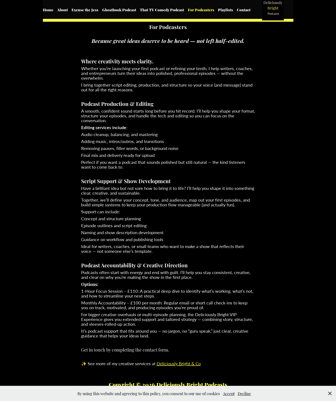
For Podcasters (201, 9)
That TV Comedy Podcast (162, 9)
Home (48, 9)
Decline (244, 393)
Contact (244, 9)
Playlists (225, 9)
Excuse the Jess (85, 9)
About (62, 9)
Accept (229, 393)
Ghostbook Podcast (119, 9)
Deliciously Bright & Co (179, 363)
